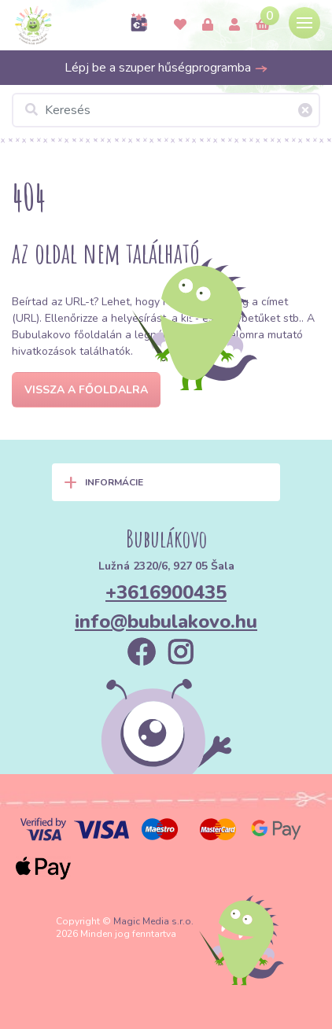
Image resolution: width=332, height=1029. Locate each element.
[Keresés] (166, 110)
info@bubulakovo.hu (166, 621)
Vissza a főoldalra (86, 389)
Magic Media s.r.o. (153, 921)
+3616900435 (166, 592)
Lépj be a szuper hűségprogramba (166, 67)
